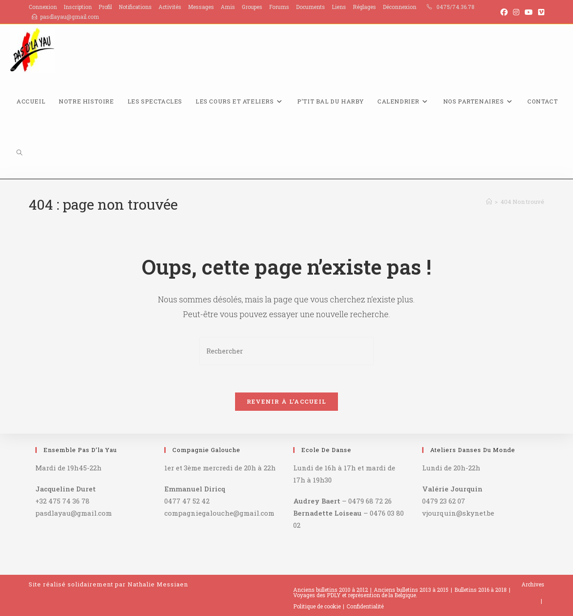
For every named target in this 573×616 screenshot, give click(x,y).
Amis (228, 6)
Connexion (43, 6)
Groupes (252, 6)
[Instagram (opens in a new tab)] (516, 12)
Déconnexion (399, 6)
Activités (169, 6)
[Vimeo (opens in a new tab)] (539, 12)
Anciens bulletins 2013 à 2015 (411, 589)
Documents (310, 6)
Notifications (135, 6)
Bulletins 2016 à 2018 (480, 589)
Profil (105, 6)
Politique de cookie (317, 606)
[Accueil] (489, 202)
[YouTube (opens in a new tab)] (528, 12)
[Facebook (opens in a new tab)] (504, 12)
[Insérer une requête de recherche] (286, 351)
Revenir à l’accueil (287, 401)
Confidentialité (365, 606)
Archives (533, 584)
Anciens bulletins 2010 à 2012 (330, 589)
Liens (339, 6)
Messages (201, 6)
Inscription (78, 6)
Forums (279, 6)
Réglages (364, 6)
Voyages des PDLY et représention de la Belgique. (355, 595)
